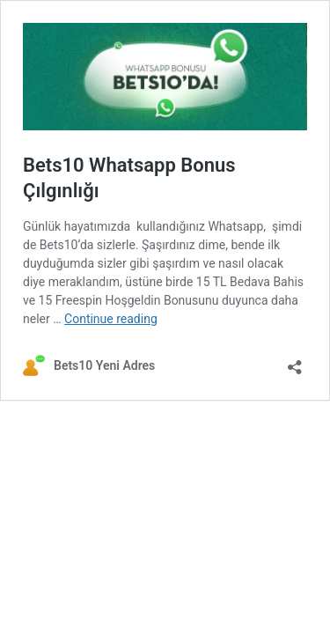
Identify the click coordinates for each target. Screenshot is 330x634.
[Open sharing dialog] (294, 361)
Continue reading (111, 319)
